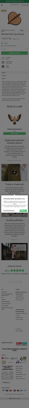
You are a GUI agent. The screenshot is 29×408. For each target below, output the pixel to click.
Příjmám (23, 210)
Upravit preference (8, 210)
